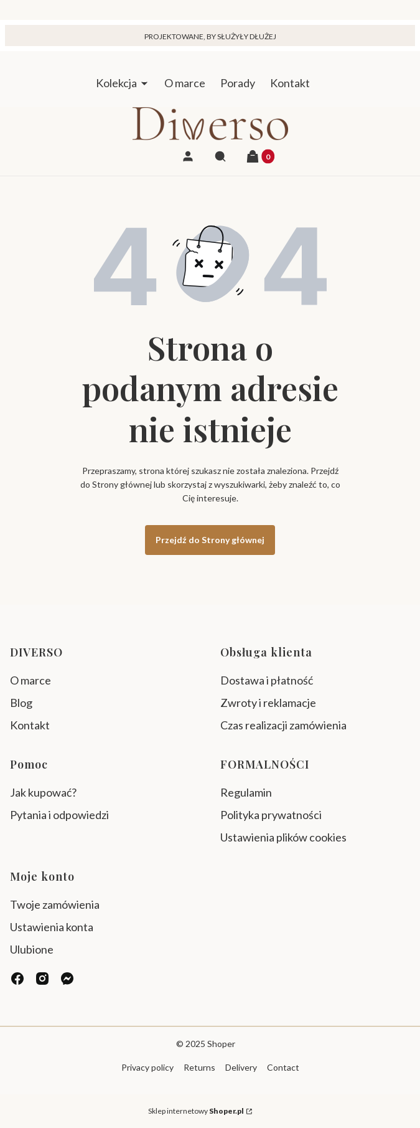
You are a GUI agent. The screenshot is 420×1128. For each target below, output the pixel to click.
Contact (283, 1067)
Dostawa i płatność (266, 680)
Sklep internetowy (196, 1111)
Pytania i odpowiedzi (59, 815)
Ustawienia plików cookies (284, 837)
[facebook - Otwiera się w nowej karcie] (17, 978)
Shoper (221, 1043)
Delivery (241, 1067)
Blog (21, 702)
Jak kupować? (43, 792)
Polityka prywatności (271, 815)
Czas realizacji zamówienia (283, 725)
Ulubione (32, 949)
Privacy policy (147, 1067)
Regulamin (246, 792)
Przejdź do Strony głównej (210, 539)
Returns (199, 1067)
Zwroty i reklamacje (268, 702)
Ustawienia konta (51, 927)
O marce (30, 680)
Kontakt (30, 725)
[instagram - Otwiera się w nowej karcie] (42, 978)
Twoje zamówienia (55, 904)
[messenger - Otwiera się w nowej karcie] (67, 978)
